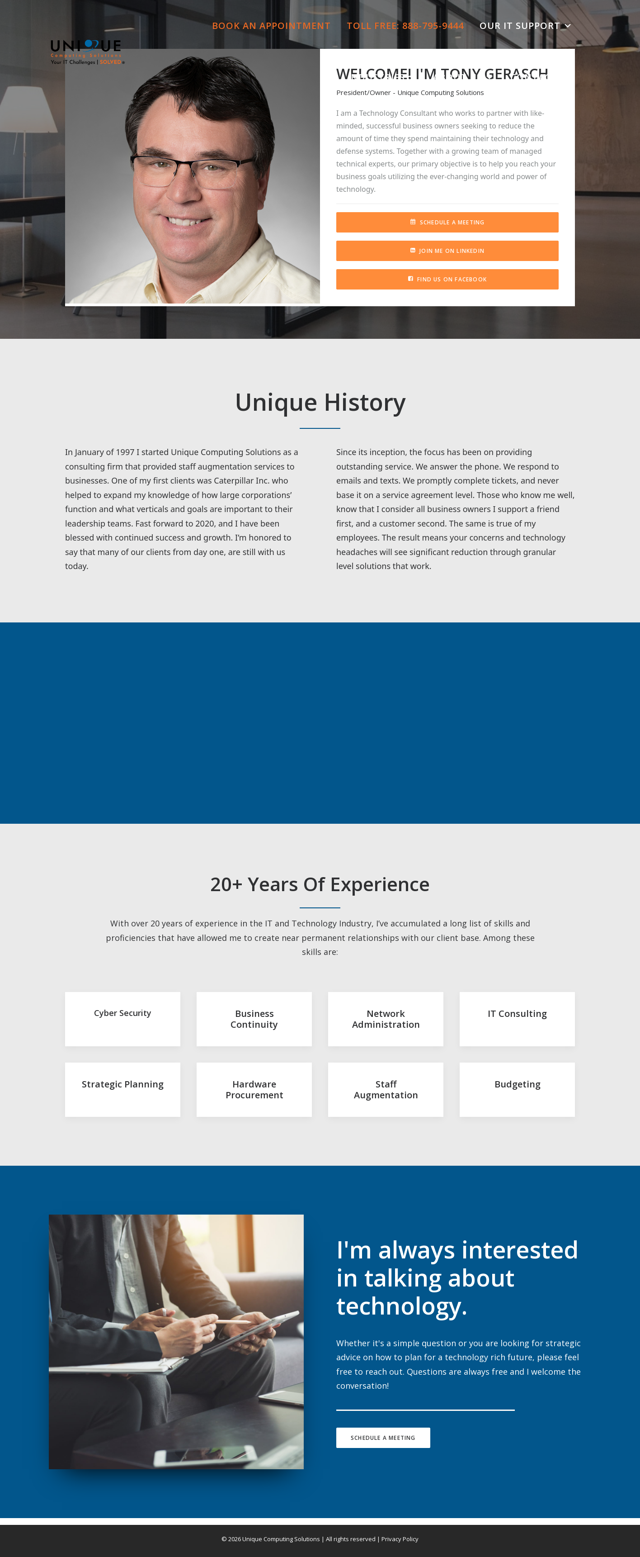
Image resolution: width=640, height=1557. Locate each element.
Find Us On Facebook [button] (447, 279)
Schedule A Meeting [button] (447, 222)
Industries (382, 77)
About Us (463, 77)
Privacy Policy (400, 1539)
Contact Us (541, 77)
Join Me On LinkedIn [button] (447, 251)
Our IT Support (526, 26)
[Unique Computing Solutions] (88, 51)
